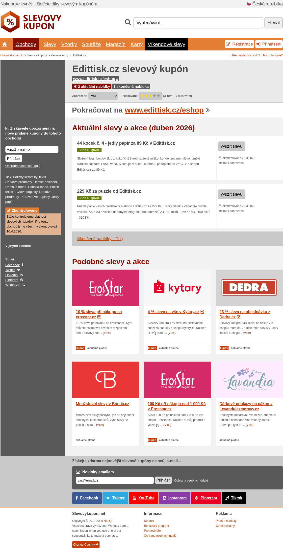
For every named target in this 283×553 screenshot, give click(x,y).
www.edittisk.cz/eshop (95, 79)
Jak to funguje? (272, 55)
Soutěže (91, 44)
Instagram (177, 498)
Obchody (25, 44)
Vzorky (69, 44)
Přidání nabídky (226, 521)
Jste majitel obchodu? (245, 55)
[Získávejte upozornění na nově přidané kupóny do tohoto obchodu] (31, 149)
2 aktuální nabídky (92, 86)
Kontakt (149, 521)
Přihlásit (13, 158)
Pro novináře (152, 530)
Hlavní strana (9, 55)
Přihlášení (269, 44)
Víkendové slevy (166, 44)
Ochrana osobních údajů (23, 166)
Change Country (86, 544)
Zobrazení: (79, 96)
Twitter (10, 270)
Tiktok (236, 498)
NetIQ (107, 521)
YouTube (146, 498)
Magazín (116, 44)
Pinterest (11, 280)
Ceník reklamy (225, 526)
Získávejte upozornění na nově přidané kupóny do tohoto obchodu (33, 133)
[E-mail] (115, 480)
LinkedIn (11, 275)
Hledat (273, 22)
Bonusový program (156, 526)
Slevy (50, 44)
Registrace (239, 44)
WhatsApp (13, 285)
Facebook (12, 265)
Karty (136, 44)
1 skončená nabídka (131, 86)
